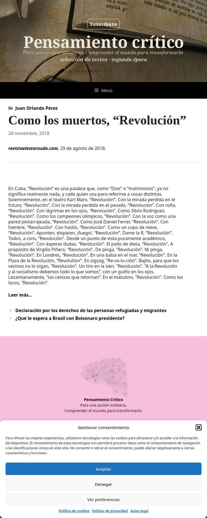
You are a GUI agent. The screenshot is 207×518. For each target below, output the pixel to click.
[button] (198, 427)
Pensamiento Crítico (103, 399)
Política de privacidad (110, 511)
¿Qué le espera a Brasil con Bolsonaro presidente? (70, 318)
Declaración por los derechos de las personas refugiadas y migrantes (91, 310)
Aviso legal (139, 511)
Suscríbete (103, 24)
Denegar (103, 484)
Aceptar (103, 469)
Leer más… (20, 295)
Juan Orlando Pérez (37, 108)
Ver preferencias (103, 499)
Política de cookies (74, 511)
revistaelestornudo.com (33, 148)
